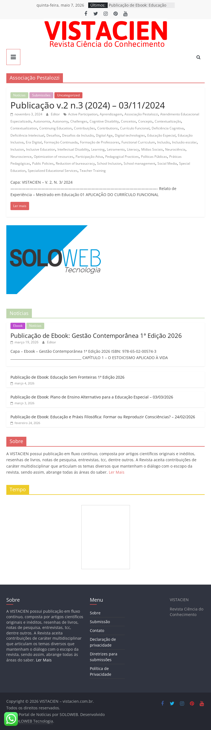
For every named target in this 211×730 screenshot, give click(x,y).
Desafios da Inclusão (78, 135)
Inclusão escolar (184, 142)
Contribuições (84, 128)
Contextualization (23, 128)
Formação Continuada (61, 142)
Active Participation (83, 114)
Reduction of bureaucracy (75, 163)
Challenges (78, 121)
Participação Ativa (89, 156)
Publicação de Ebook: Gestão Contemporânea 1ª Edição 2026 (96, 335)
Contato (97, 630)
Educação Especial (161, 135)
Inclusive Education (40, 149)
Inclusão (163, 142)
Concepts (145, 121)
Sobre (95, 612)
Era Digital (34, 142)
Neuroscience (21, 156)
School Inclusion (109, 163)
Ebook (18, 325)
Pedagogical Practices (122, 156)
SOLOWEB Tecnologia (33, 721)
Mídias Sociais (152, 149)
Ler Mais (116, 472)
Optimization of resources (53, 156)
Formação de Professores (99, 142)
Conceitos (128, 121)
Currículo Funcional (134, 128)
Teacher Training (93, 170)
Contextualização (168, 121)
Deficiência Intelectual (27, 135)
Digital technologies (130, 135)
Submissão (100, 621)
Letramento (116, 149)
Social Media (167, 163)
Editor (56, 114)
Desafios (53, 135)
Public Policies (43, 163)
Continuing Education (55, 128)
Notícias (19, 95)
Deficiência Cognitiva (168, 128)
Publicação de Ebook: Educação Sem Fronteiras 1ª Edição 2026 (67, 377)
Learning (98, 149)
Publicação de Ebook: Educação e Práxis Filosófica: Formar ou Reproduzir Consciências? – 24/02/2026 (102, 416)
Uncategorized (68, 95)
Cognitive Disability (104, 121)
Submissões (41, 95)
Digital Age (104, 135)
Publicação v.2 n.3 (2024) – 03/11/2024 (87, 105)
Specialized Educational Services (52, 170)
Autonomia (42, 121)
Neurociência (175, 149)
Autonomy (60, 121)
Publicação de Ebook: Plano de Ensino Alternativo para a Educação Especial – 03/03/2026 (91, 397)
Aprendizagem (111, 114)
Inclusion (17, 149)
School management (139, 163)
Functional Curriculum (138, 142)
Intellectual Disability (73, 149)
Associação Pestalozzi (141, 114)
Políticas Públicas (154, 156)
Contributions (107, 128)
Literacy (133, 149)
